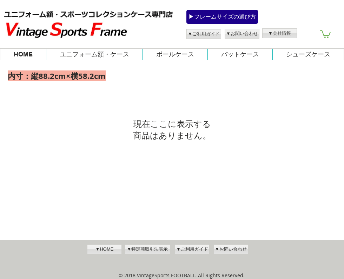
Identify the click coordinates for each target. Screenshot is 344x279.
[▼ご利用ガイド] (203, 34)
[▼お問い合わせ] (242, 34)
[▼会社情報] (279, 33)
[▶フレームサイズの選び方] (222, 17)
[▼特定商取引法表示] (147, 249)
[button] (325, 33)
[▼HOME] (104, 249)
